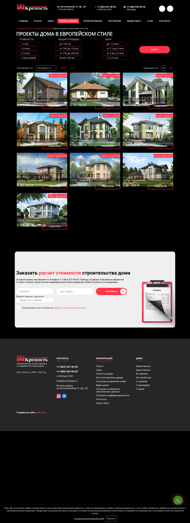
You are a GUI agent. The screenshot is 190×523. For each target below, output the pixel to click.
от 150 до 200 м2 (69, 53)
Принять (111, 518)
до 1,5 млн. (113, 44)
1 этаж (25, 44)
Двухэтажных (143, 370)
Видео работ (134, 21)
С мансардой (142, 385)
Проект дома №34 (58, 75)
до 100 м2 (65, 44)
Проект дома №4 (111, 115)
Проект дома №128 (110, 155)
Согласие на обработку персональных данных (108, 390)
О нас (150, 21)
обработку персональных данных (69, 307)
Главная (23, 21)
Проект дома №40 (111, 75)
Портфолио (114, 21)
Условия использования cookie (89, 518)
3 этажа (25, 53)
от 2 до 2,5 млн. (115, 53)
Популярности (44, 68)
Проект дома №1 (164, 75)
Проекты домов (68, 21)
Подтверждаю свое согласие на (54, 307)
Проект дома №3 (58, 115)
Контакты (164, 21)
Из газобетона (143, 377)
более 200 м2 (67, 58)
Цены (50, 21)
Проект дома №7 (164, 115)
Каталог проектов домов (38, 28)
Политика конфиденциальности (112, 395)
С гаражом (141, 381)
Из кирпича (142, 373)
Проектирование (92, 21)
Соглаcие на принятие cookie (111, 381)
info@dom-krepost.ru (67, 381)
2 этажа (25, 48)
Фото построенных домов (109, 377)
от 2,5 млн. (113, 58)
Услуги (38, 21)
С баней (140, 389)
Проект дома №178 (163, 155)
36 (163, 68)
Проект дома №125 (57, 155)
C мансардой (28, 58)
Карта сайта (102, 403)
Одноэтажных (143, 366)
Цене (63, 68)
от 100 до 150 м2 (69, 48)
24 (171, 68)
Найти (154, 49)
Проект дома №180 (57, 196)
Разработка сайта (26, 412)
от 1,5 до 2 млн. (115, 48)
